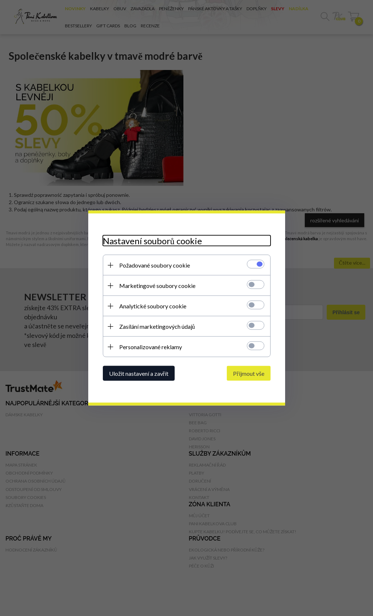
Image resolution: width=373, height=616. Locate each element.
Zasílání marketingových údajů (157, 326)
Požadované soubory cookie (154, 265)
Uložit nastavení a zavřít (138, 373)
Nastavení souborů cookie (152, 240)
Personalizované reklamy (150, 346)
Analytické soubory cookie (152, 306)
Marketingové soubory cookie (157, 285)
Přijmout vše (248, 373)
